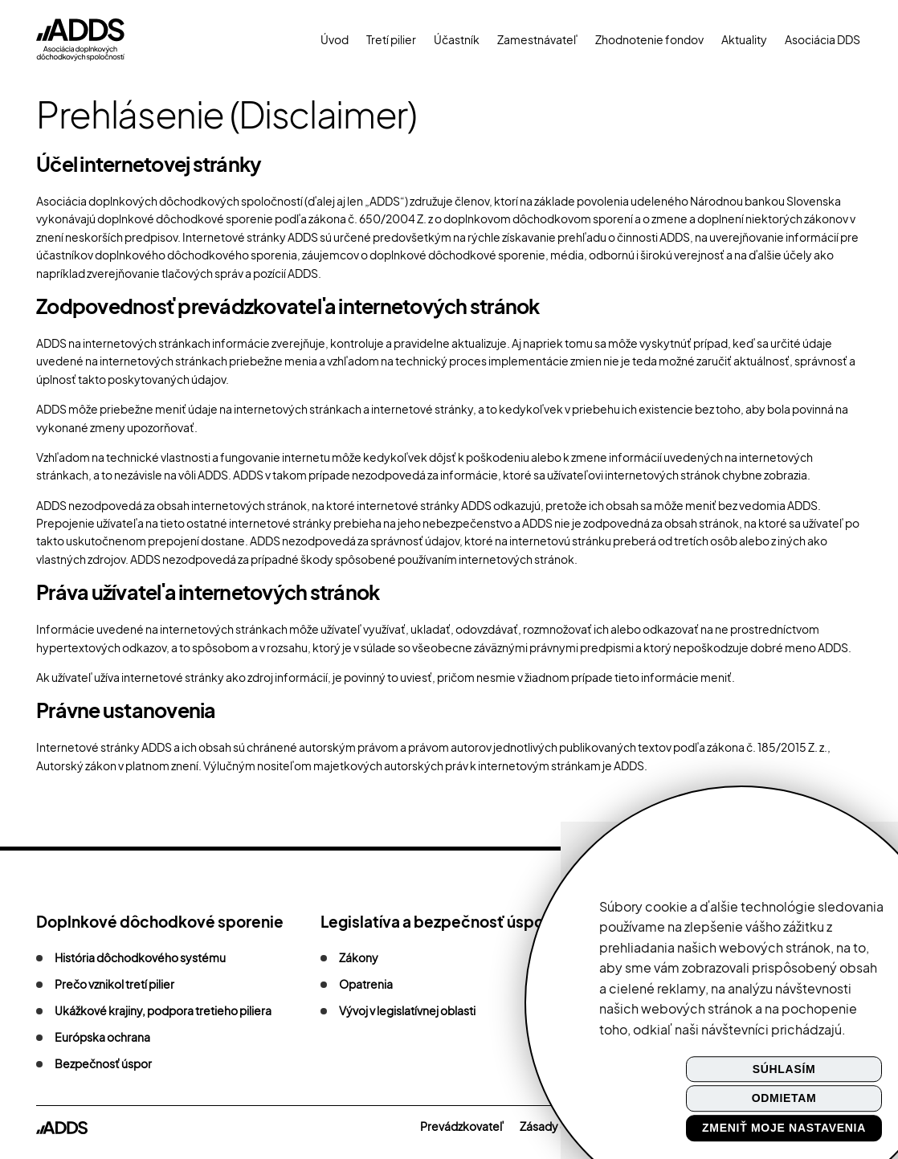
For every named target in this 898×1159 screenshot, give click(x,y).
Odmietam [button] (784, 1098)
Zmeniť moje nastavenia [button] (784, 1127)
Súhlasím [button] (784, 1069)
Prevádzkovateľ (462, 1126)
